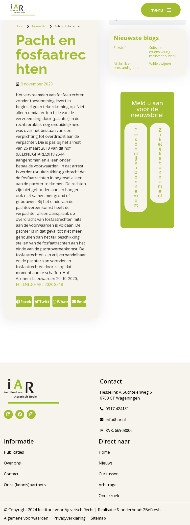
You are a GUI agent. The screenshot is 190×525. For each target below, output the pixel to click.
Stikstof (120, 47)
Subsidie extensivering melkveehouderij (162, 51)
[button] (24, 301)
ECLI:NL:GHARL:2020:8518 (39, 284)
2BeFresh (151, 509)
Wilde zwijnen (160, 63)
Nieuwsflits (38, 26)
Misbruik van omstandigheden (127, 65)
